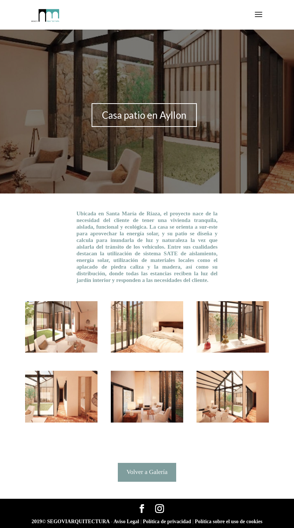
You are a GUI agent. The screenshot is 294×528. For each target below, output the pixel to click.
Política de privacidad (167, 521)
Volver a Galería (146, 471)
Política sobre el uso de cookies (228, 521)
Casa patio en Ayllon (144, 115)
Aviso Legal (126, 521)
